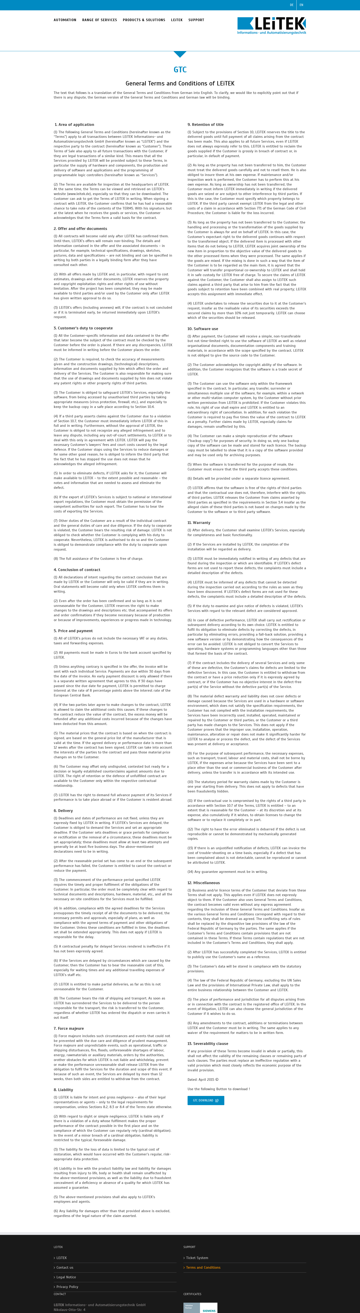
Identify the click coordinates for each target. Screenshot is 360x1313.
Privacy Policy (67, 1287)
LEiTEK (61, 1258)
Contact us (64, 1267)
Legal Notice (66, 1277)
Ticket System (197, 1258)
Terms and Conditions (203, 1267)
